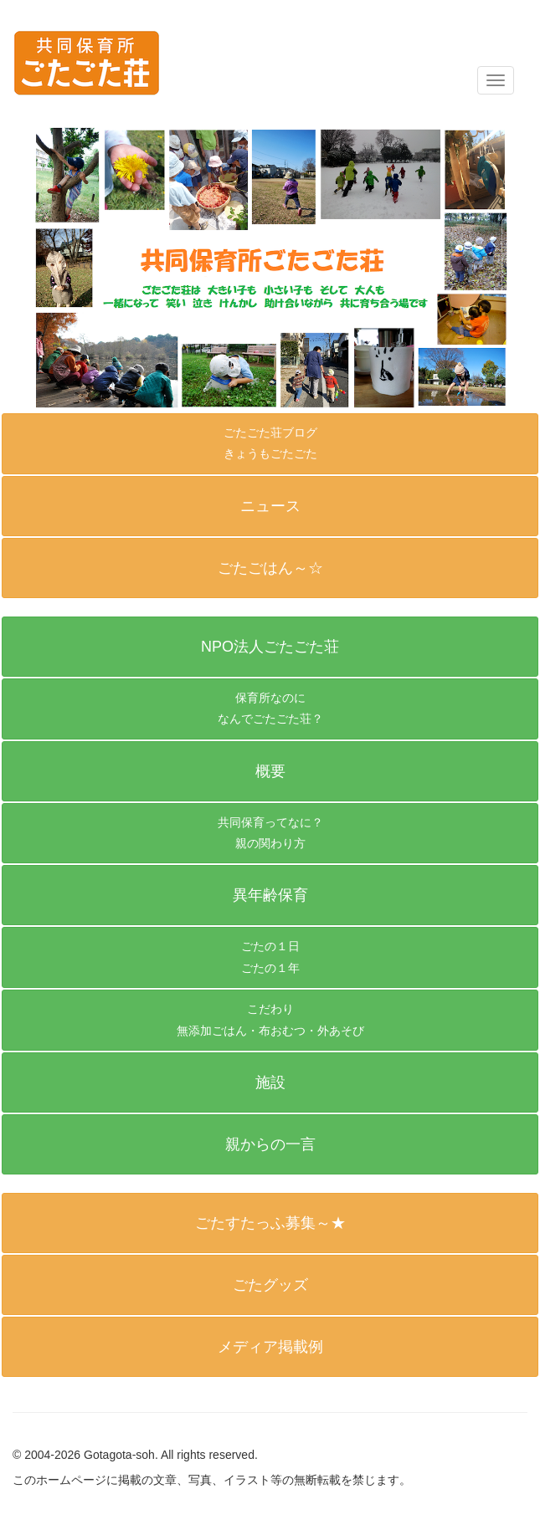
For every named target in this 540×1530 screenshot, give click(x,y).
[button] (270, 647)
